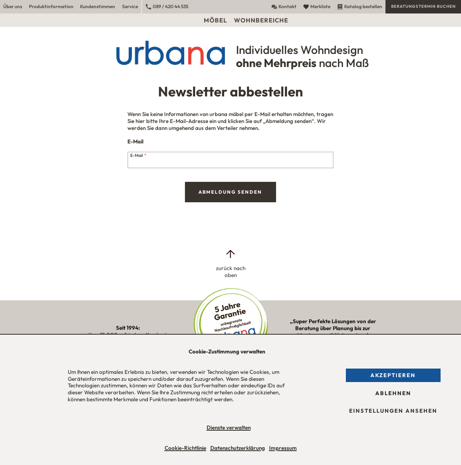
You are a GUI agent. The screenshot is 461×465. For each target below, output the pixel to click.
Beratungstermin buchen (423, 6)
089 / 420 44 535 (167, 6)
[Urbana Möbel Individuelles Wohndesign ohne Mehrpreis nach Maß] (230, 52)
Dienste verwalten (229, 427)
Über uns (12, 6)
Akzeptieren (393, 375)
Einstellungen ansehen (393, 410)
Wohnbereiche (261, 20)
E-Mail (138, 156)
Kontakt (284, 6)
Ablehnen (393, 393)
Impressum (283, 448)
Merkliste (316, 6)
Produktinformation (51, 6)
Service (130, 6)
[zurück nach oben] (230, 263)
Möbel (215, 20)
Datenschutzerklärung (237, 448)
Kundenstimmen (97, 6)
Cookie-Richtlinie (185, 448)
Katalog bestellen (359, 6)
